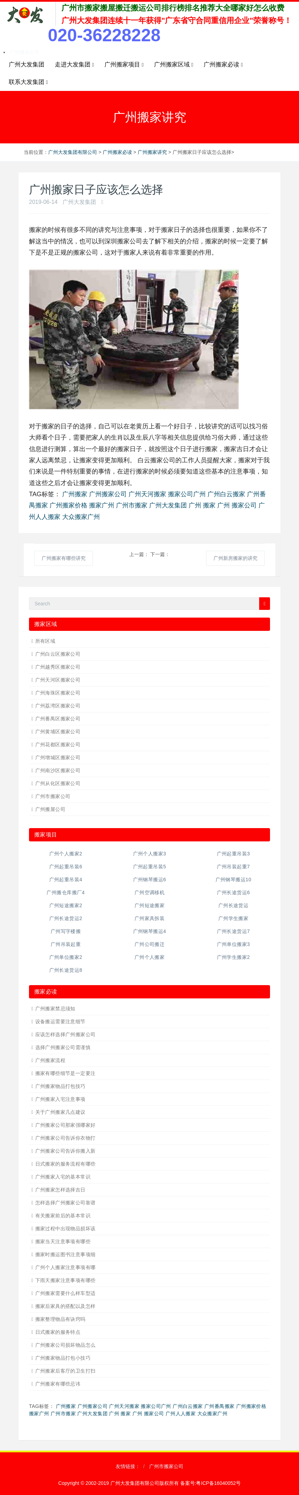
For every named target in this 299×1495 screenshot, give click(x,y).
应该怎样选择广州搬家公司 (65, 1034)
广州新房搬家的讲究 (235, 558)
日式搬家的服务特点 (58, 1332)
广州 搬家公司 (237, 505)
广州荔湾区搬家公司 (58, 706)
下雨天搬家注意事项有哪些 (65, 1280)
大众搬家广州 (81, 516)
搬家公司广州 (187, 494)
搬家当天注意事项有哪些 (63, 1241)
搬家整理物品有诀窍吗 (60, 1319)
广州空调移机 (149, 892)
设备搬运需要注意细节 (60, 1021)
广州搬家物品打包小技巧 (63, 1358)
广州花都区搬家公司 (58, 744)
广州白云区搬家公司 (58, 654)
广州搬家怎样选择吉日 (60, 1190)
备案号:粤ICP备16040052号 (210, 1483)
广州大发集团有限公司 (72, 152)
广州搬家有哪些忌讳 (58, 1384)
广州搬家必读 (117, 152)
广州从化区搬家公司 (58, 783)
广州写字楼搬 (66, 931)
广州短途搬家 (149, 905)
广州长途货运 (233, 905)
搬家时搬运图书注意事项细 (65, 1254)
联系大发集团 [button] (28, 82)
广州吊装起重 (66, 944)
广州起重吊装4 (65, 879)
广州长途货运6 (233, 892)
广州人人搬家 (181, 1413)
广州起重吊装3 (233, 853)
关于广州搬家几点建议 (60, 1112)
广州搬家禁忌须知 (55, 1008)
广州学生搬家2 (233, 957)
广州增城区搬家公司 (58, 757)
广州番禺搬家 (219, 1406)
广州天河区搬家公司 (58, 680)
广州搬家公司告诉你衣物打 (65, 1138)
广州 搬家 (202, 505)
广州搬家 (74, 494)
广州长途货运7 (233, 931)
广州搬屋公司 (50, 809)
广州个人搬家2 (65, 853)
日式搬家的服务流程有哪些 (65, 1164)
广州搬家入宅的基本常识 (63, 1177)
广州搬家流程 (50, 1060)
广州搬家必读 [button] (223, 64)
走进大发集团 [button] (74, 64)
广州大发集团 (26, 64)
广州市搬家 (131, 505)
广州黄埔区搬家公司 (58, 731)
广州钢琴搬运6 (149, 879)
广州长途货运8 (65, 970)
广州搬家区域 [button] (173, 64)
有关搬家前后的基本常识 (63, 1215)
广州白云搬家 (226, 494)
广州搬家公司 (24, 52)
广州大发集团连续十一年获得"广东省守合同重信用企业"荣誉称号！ (176, 20)
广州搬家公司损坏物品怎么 (65, 1345)
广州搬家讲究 (152, 152)
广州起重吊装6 (65, 866)
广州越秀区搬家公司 (58, 667)
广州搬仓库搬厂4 (65, 892)
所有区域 (45, 641)
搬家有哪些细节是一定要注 (65, 1073)
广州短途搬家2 (65, 905)
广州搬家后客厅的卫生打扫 (65, 1371)
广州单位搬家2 (65, 957)
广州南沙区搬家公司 (58, 770)
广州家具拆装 (149, 918)
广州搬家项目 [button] (124, 64)
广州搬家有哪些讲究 (64, 558)
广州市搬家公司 (53, 796)
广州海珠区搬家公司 (58, 693)
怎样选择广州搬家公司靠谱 (65, 1202)
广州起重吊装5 (149, 866)
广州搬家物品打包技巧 (60, 1086)
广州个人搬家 (149, 957)
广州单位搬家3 (233, 944)
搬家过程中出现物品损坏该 (65, 1228)
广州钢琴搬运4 (149, 931)
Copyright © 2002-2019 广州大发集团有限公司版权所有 (119, 1483)
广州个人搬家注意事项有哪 (65, 1267)
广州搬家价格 (68, 505)
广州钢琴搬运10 (233, 879)
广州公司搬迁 (149, 944)
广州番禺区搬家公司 (58, 718)
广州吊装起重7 (233, 866)
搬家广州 (101, 505)
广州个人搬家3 (149, 853)
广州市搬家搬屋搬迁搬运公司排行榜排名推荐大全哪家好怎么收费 (172, 7)
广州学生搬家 (233, 918)
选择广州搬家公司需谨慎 (63, 1047)
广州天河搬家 (147, 494)
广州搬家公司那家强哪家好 (65, 1125)
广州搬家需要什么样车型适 (65, 1293)
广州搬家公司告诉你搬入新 (65, 1151)
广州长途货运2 (65, 918)
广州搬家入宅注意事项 (60, 1099)
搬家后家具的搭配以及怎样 (65, 1306)
